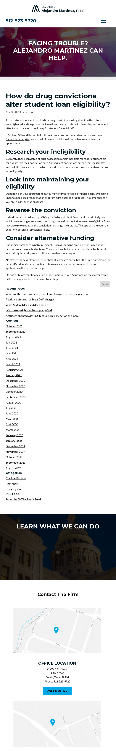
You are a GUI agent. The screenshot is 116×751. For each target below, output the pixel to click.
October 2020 (14, 391)
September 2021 (15, 331)
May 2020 (12, 419)
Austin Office (57, 690)
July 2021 (11, 342)
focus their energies (17, 139)
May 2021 (12, 353)
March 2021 (13, 364)
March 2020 (13, 429)
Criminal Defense (16, 478)
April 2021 (12, 358)
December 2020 (15, 380)
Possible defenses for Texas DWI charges (30, 299)
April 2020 (12, 424)
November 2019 (15, 451)
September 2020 (15, 397)
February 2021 (14, 369)
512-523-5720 (21, 21)
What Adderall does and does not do (27, 305)
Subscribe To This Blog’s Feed (23, 499)
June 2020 (12, 413)
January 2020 (14, 440)
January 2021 (14, 375)
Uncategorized (14, 489)
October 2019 (14, 457)
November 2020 (15, 386)
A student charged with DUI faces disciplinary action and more (42, 315)
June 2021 (12, 348)
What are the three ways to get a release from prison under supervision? (48, 294)
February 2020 (14, 435)
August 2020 (13, 402)
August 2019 (13, 468)
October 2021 (14, 326)
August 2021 (13, 337)
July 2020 (11, 408)
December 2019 (15, 446)
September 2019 (15, 462)
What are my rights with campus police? (29, 310)
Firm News (27, 112)
